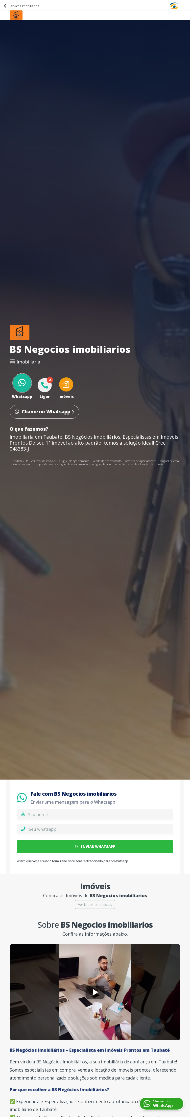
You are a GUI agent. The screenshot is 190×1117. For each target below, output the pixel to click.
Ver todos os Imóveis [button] (95, 904)
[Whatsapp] (101, 829)
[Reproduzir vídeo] (95, 992)
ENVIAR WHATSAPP (95, 846)
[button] (66, 388)
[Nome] (100, 814)
